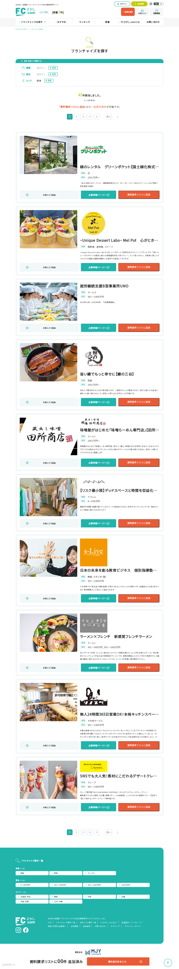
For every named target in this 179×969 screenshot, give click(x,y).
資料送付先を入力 (117, 961)
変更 (54, 68)
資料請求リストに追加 (126, 194)
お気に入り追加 (46, 195)
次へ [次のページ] (109, 116)
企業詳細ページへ (81, 195)
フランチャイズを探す (37, 29)
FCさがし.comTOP (21, 29)
